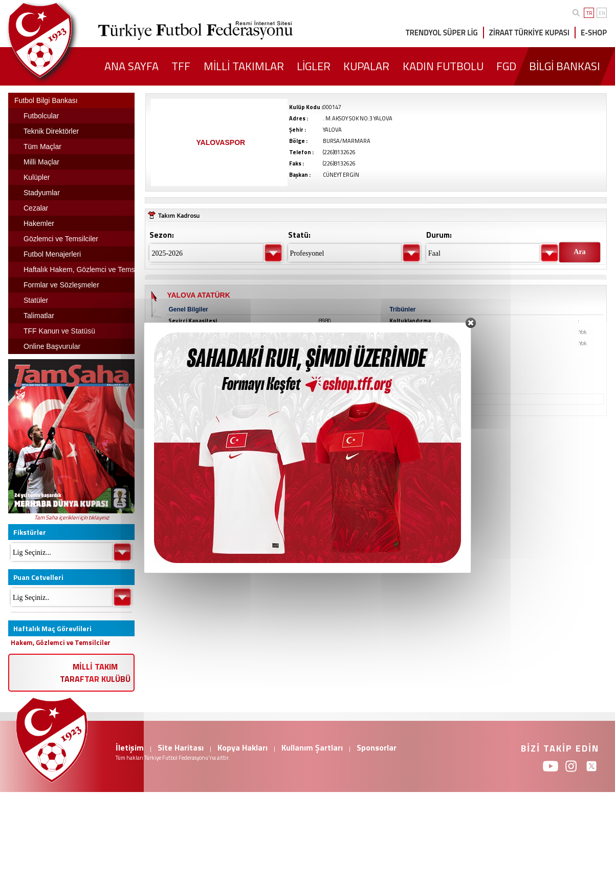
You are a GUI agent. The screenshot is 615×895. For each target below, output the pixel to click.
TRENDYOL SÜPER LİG (442, 32)
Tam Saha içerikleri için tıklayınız (71, 517)
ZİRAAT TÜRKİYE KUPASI (529, 32)
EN (602, 13)
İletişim (130, 747)
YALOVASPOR (220, 142)
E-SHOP (594, 32)
